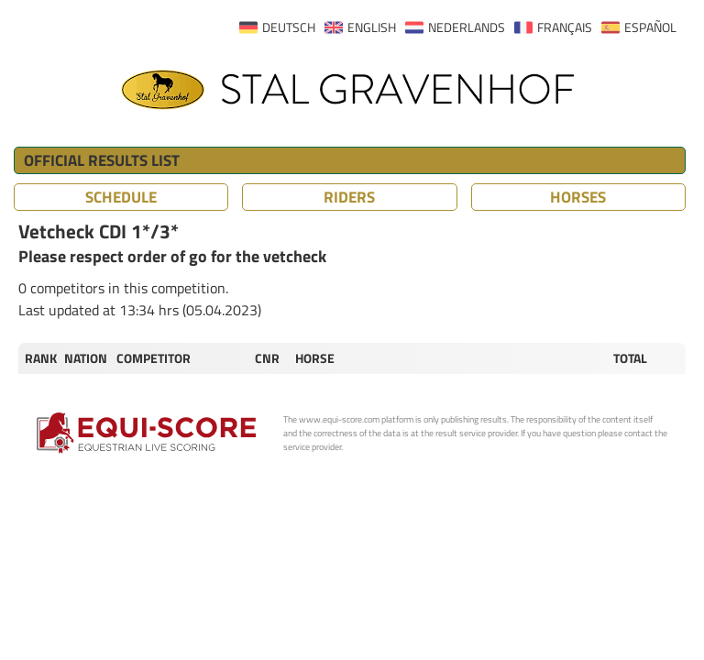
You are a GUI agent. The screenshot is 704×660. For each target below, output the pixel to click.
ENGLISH (371, 27)
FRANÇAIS (564, 27)
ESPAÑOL (650, 27)
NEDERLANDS (466, 27)
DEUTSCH (288, 27)
